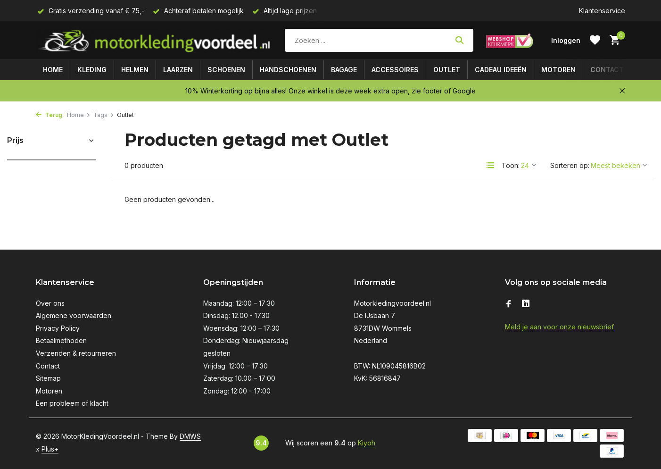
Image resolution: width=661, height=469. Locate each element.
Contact (607, 70)
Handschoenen (288, 70)
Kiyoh (366, 443)
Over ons (50, 303)
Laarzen (178, 70)
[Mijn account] (565, 40)
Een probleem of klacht (72, 403)
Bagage (344, 70)
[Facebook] (508, 304)
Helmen (135, 70)
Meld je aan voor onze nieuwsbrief (559, 327)
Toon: (511, 165)
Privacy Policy (58, 328)
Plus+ (49, 449)
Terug (49, 114)
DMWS (190, 436)
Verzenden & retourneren (76, 353)
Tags (103, 114)
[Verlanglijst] (595, 40)
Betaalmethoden (61, 340)
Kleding (92, 70)
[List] (490, 165)
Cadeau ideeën (501, 70)
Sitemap (48, 378)
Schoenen (226, 70)
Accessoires (395, 70)
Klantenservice (602, 11)
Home (53, 70)
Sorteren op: (569, 165)
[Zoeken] (379, 40)
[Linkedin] (525, 304)
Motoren (558, 70)
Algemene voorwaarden (73, 315)
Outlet (446, 70)
